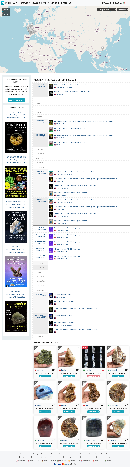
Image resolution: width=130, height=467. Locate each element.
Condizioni (23, 454)
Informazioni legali (34, 454)
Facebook (35, 457)
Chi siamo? (54, 454)
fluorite (112, 440)
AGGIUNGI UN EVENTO (16, 100)
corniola (39, 440)
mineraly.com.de (48, 460)
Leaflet (110, 72)
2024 (42, 76)
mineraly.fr (20, 460)
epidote (39, 370)
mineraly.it (61, 460)
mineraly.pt (97, 460)
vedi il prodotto (44, 376)
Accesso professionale (80, 454)
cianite (87, 370)
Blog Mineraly (24, 457)
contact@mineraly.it (71, 457)
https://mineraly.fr (88, 457)
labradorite (89, 440)
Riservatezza (45, 454)
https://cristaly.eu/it (104, 457)
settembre (50, 76)
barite (62, 370)
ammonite (113, 370)
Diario (37, 76)
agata (38, 405)
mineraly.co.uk (33, 460)
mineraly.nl (85, 460)
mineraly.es (73, 460)
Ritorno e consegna (65, 454)
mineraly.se (109, 460)
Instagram (45, 457)
